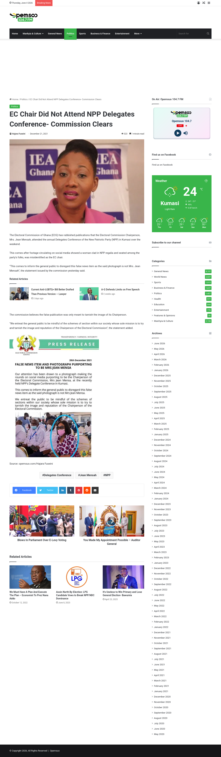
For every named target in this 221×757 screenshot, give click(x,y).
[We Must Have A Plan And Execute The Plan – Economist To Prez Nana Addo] (30, 577)
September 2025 (162, 391)
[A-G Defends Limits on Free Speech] (89, 293)
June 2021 (159, 664)
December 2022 (162, 568)
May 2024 (159, 477)
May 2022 (159, 605)
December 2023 (162, 504)
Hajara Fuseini (18, 134)
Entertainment (122, 33)
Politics (70, 33)
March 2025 (160, 423)
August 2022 (160, 589)
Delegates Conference (57, 475)
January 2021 (161, 691)
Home (15, 33)
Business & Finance (100, 33)
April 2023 (159, 546)
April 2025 (159, 418)
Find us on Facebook (162, 164)
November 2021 (162, 637)
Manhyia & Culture (32, 33)
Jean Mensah (88, 475)
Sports (82, 33)
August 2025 (160, 397)
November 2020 (162, 702)
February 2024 (161, 493)
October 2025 (161, 386)
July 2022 (159, 595)
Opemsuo (55, 750)
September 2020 (162, 712)
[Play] (178, 133)
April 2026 (159, 354)
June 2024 (159, 471)
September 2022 (162, 584)
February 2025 (161, 429)
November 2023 (162, 509)
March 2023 (160, 552)
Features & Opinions (164, 315)
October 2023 (161, 514)
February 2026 (161, 364)
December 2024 (162, 439)
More (136, 33)
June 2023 (159, 536)
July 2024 (159, 466)
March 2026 (160, 359)
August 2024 (160, 461)
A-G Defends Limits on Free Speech (120, 289)
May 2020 (159, 734)
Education (159, 304)
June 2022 (159, 600)
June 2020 (159, 728)
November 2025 (162, 380)
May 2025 (159, 413)
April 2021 (159, 675)
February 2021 (161, 685)
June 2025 (159, 407)
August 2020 (160, 718)
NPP (107, 475)
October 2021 (161, 643)
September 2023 (162, 520)
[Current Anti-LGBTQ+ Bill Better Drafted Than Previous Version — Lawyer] (19, 293)
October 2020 (161, 707)
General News (55, 33)
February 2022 (161, 621)
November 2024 (162, 445)
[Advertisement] (110, 68)
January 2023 (161, 562)
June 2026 (159, 343)
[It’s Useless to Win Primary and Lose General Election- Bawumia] (123, 577)
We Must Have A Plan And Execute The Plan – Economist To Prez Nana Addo (28, 595)
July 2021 (159, 659)
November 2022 (162, 573)
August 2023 (160, 525)
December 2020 (162, 696)
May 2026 (159, 348)
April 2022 (159, 611)
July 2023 (159, 530)
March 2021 (160, 680)
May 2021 (159, 669)
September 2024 (162, 455)
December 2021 (162, 632)
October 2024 (161, 450)
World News (160, 276)
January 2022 (161, 627)
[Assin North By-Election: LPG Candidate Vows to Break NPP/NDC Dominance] (77, 577)
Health (157, 298)
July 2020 (159, 723)
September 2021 (162, 648)
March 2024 (160, 487)
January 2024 (161, 498)
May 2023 (159, 541)
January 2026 (161, 370)
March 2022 (160, 616)
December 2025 (162, 375)
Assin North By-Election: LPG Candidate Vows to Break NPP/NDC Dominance (75, 595)
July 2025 (159, 402)
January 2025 (161, 434)
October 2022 (161, 578)
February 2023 (161, 557)
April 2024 (159, 482)
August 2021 (160, 653)
